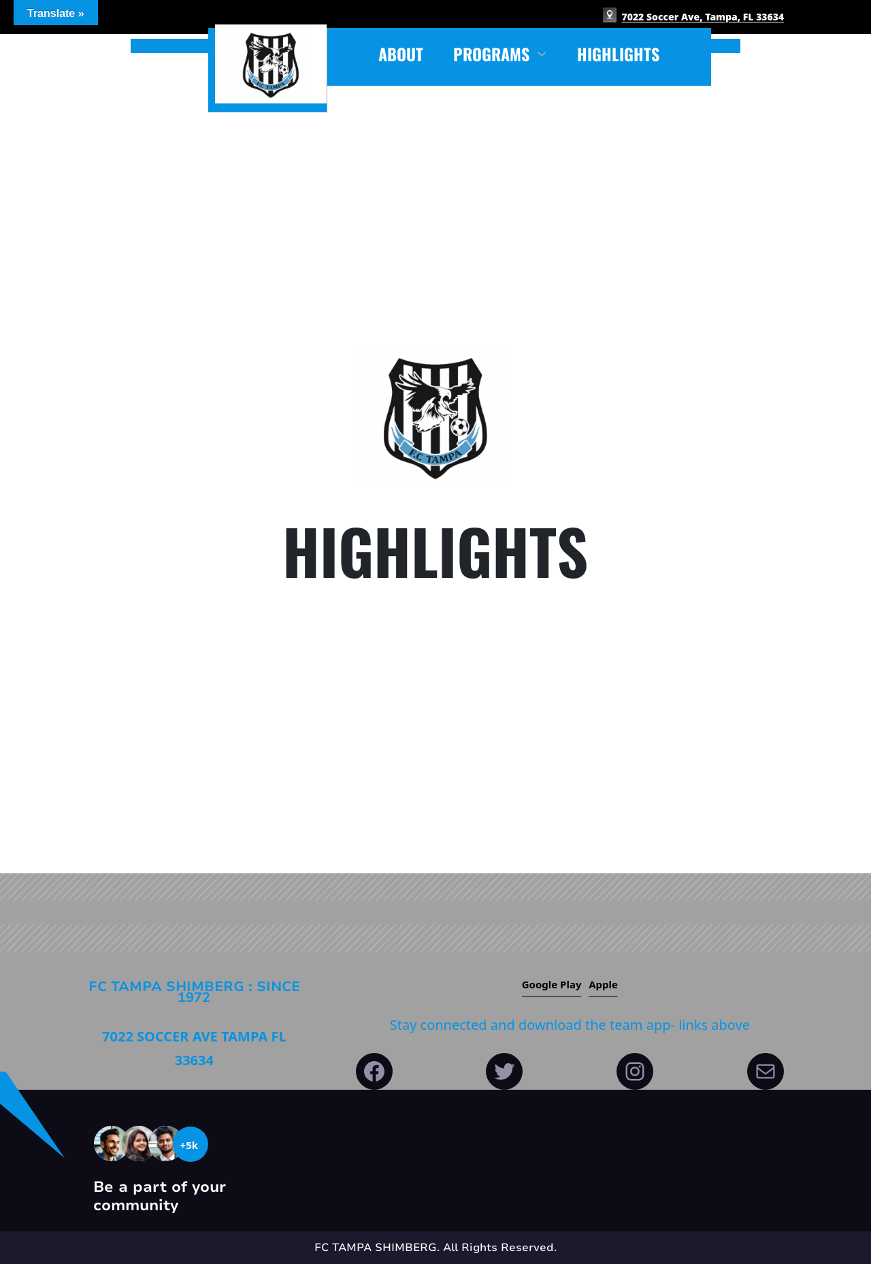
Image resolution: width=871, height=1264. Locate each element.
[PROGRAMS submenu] (541, 52)
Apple (603, 984)
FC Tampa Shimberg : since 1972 (194, 992)
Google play (552, 984)
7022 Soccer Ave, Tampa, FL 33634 (703, 16)
